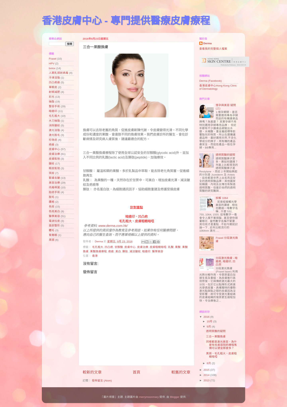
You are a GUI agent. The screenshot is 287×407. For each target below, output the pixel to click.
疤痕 (111, 251)
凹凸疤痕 (54, 82)
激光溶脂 (54, 130)
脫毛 (51, 197)
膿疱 (51, 201)
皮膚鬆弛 (54, 158)
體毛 (51, 230)
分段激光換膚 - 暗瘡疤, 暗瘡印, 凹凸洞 (227, 261)
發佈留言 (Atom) (102, 380)
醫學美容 (157, 251)
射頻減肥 (54, 91)
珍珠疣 (53, 139)
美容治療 (54, 182)
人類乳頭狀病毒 (58, 72)
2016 (206, 316)
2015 (206, 369)
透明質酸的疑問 (225, 154)
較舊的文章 (180, 372)
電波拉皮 (54, 220)
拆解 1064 (222, 198)
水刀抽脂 (54, 120)
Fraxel (52, 58)
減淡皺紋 (135, 251)
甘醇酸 (119, 247)
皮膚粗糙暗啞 (158, 247)
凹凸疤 (109, 247)
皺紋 (51, 163)
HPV (51, 63)
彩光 (51, 96)
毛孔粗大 (97, 247)
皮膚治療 (142, 247)
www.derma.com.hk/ (113, 225)
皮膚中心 (130, 247)
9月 (209, 326)
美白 (118, 251)
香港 (95, 255)
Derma (207, 43)
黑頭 (51, 239)
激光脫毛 (54, 135)
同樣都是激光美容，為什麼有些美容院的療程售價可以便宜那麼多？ (221, 345)
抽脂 (51, 101)
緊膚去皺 (54, 177)
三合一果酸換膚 (216, 336)
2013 (206, 380)
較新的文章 (92, 372)
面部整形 (54, 225)
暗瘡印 (146, 251)
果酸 (178, 247)
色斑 (51, 206)
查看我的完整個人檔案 (213, 48)
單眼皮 (53, 87)
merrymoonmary (149, 396)
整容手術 (54, 106)
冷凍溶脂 (54, 77)
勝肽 (125, 251)
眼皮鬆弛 (54, 168)
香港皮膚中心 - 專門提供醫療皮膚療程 (126, 20)
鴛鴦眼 (53, 235)
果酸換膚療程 (98, 251)
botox (52, 68)
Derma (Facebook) (210, 80)
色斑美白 (54, 211)
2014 (206, 375)
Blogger (174, 396)
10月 (210, 321)
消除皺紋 (54, 125)
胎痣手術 (54, 192)
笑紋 (51, 173)
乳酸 (171, 247)
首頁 (136, 372)
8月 (209, 363)
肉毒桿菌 (54, 187)
